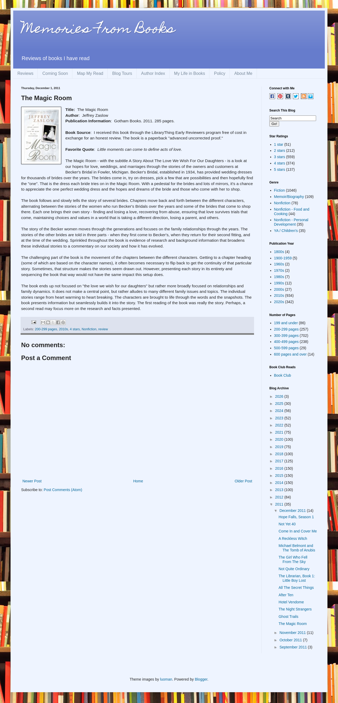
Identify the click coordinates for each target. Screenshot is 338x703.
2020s (279, 302)
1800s (279, 252)
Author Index (153, 73)
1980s (279, 277)
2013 (279, 490)
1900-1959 (283, 258)
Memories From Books (98, 29)
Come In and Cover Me (298, 531)
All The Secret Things (296, 587)
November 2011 (293, 633)
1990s (279, 283)
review (103, 329)
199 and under (286, 323)
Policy (219, 73)
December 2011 (293, 510)
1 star (278, 144)
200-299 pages (46, 329)
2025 (279, 403)
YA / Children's (286, 231)
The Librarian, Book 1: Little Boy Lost (297, 578)
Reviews (25, 73)
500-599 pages (286, 348)
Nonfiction (89, 329)
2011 (279, 504)
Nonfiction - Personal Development (291, 222)
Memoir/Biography (289, 197)
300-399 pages (286, 335)
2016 (279, 468)
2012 (279, 497)
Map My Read (90, 73)
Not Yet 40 (287, 524)
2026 (279, 396)
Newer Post (31, 481)
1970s (279, 270)
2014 (279, 483)
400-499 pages (286, 342)
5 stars (279, 169)
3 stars (279, 157)
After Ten (286, 595)
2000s (279, 289)
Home (138, 481)
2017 (279, 461)
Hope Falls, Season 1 (296, 517)
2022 (279, 425)
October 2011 (291, 640)
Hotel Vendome (291, 602)
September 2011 (293, 647)
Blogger (201, 679)
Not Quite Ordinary (294, 569)
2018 (279, 454)
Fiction (279, 190)
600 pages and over (290, 354)
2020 (279, 439)
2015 (279, 475)
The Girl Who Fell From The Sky (293, 559)
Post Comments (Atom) (63, 490)
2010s (63, 329)
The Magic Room (293, 624)
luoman (166, 679)
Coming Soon (55, 73)
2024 (279, 411)
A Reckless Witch (293, 538)
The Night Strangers (295, 609)
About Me (243, 73)
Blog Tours (122, 73)
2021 (279, 432)
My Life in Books (189, 73)
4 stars (75, 329)
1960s (279, 264)
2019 (279, 447)
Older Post (243, 481)
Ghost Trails (288, 616)
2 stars (279, 150)
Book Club (282, 375)
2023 (279, 418)
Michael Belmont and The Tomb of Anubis (297, 548)
